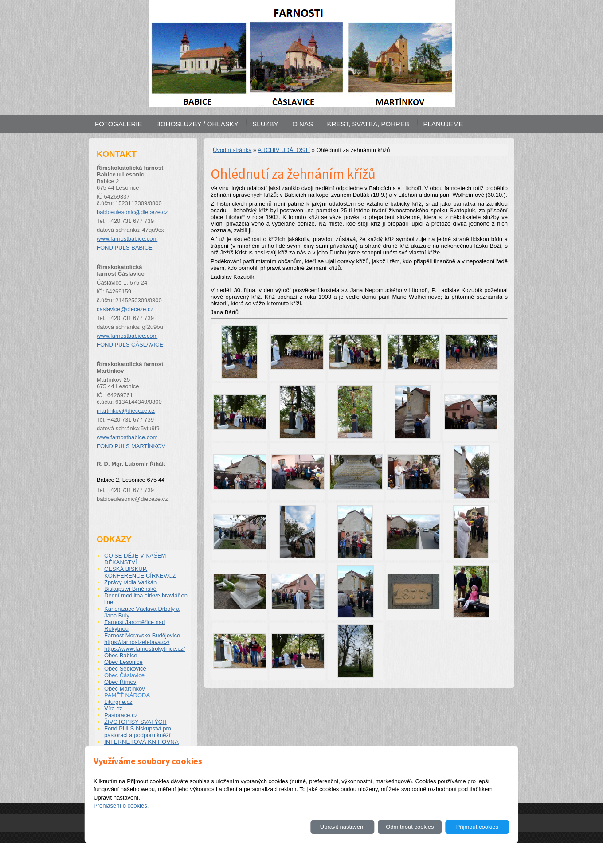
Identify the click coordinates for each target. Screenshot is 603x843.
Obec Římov (120, 682)
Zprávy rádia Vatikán (130, 582)
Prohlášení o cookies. (121, 805)
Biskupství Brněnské (130, 588)
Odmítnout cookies (410, 826)
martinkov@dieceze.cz (126, 410)
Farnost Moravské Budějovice (142, 635)
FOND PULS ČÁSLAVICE (130, 344)
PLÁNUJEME (443, 124)
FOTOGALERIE (118, 124)
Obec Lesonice (123, 662)
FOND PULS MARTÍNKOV (131, 446)
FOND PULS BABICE (125, 247)
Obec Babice (120, 655)
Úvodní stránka (232, 150)
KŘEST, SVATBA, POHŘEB (368, 124)
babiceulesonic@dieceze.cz (132, 212)
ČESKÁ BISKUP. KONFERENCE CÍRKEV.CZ (140, 572)
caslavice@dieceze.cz (125, 309)
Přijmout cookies (477, 826)
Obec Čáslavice (124, 675)
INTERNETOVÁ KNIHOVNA (141, 741)
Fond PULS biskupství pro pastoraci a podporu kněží (137, 731)
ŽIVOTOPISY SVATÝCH (135, 721)
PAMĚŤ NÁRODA (127, 695)
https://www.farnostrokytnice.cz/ (144, 648)
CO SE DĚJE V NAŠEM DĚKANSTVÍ (135, 559)
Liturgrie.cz (118, 702)
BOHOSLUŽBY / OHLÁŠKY (197, 124)
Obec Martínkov (124, 688)
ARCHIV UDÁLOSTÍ (284, 150)
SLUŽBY (265, 124)
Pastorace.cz (120, 715)
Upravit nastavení (342, 826)
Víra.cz (113, 708)
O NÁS (302, 124)
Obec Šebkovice (125, 668)
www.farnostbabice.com (127, 238)
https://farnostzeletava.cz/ (136, 642)
